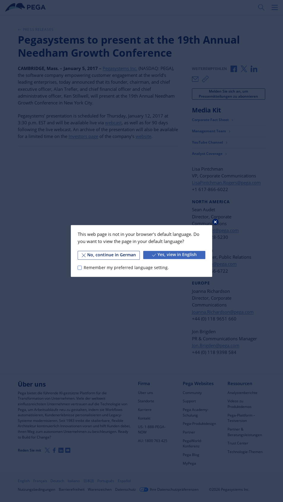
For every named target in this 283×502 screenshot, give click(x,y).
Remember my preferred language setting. (126, 267)
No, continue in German (109, 255)
